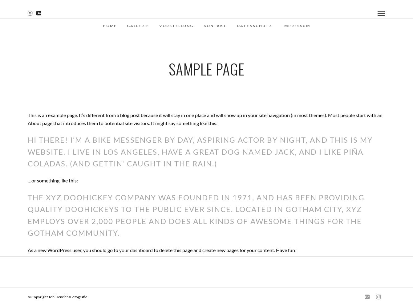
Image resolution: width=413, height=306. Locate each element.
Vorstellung (176, 25)
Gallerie (138, 25)
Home (110, 25)
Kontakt (215, 25)
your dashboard (136, 250)
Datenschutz (254, 25)
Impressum (296, 25)
